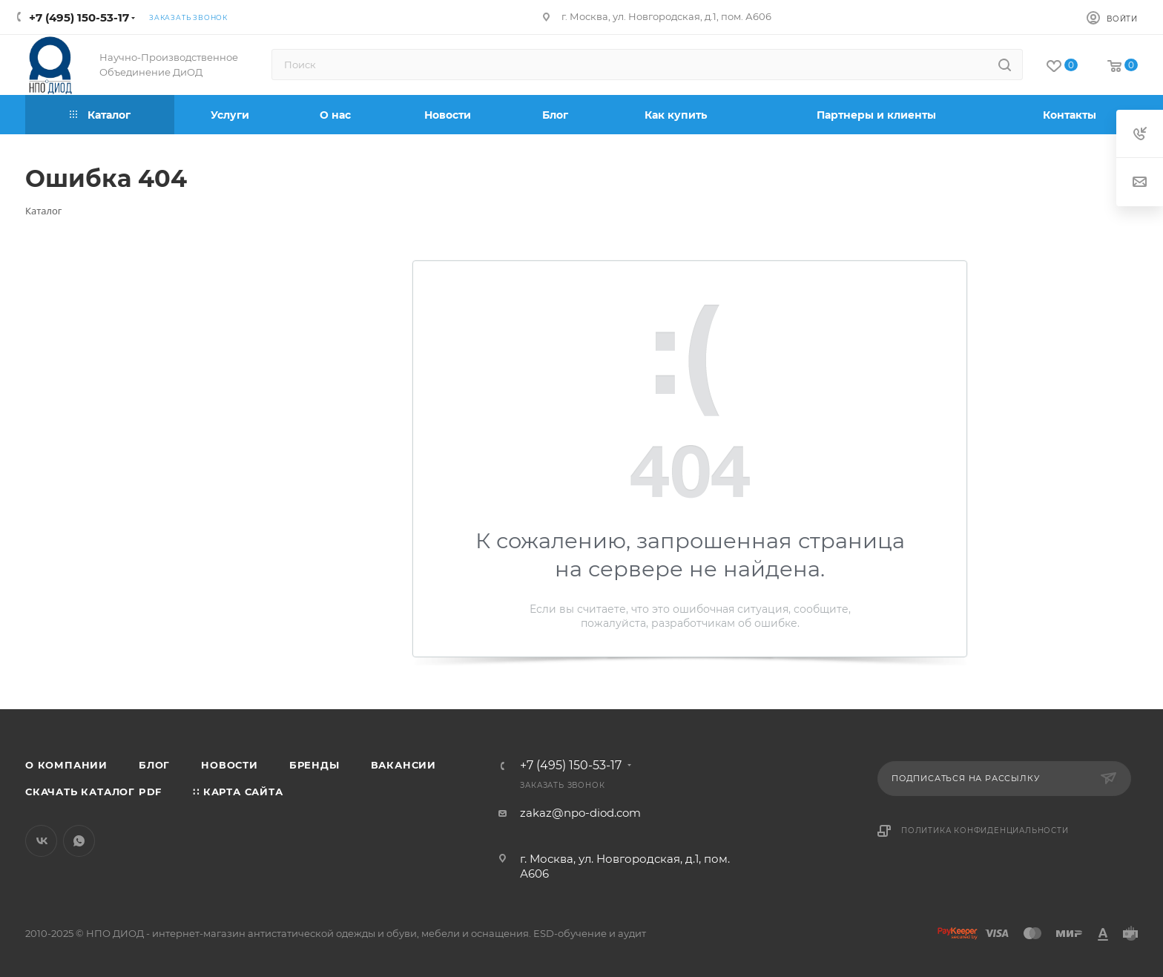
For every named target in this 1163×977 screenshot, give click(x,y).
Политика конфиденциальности (985, 830)
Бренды (314, 765)
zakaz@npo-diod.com (580, 813)
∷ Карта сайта (238, 791)
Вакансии (403, 765)
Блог (154, 765)
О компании (66, 765)
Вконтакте (41, 841)
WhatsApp (79, 841)
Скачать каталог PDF (93, 791)
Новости (229, 765)
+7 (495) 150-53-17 (79, 17)
